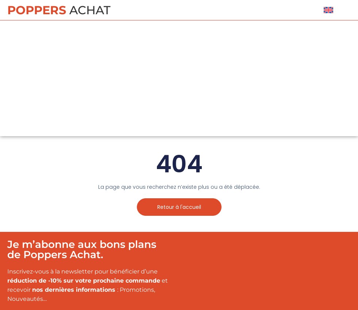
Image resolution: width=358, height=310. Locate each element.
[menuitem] (328, 10)
